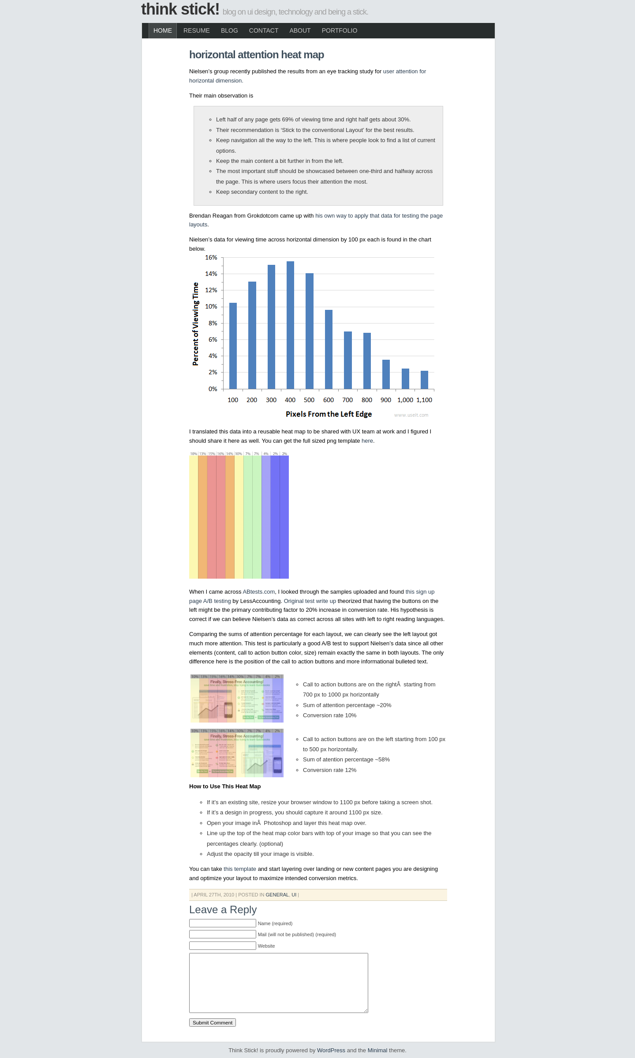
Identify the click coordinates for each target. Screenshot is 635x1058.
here (367, 440)
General (277, 894)
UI (293, 894)
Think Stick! (180, 9)
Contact (264, 30)
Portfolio (340, 30)
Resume (196, 30)
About (299, 30)
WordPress (331, 1050)
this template (240, 869)
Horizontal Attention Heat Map (256, 54)
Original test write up (310, 601)
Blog (229, 30)
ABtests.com (259, 591)
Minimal (378, 1050)
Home (162, 30)
